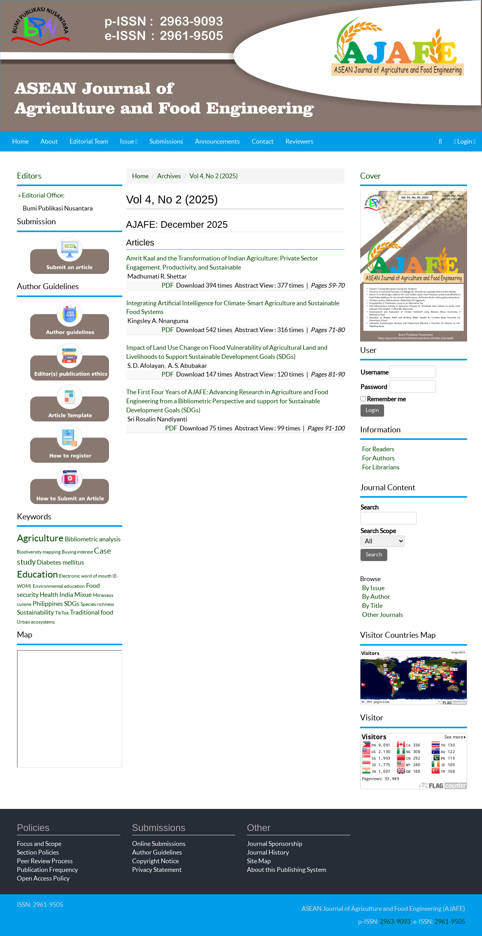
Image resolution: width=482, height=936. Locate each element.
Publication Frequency (47, 869)
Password (374, 386)
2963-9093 (395, 921)
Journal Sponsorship (274, 843)
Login (465, 141)
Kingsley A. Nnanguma (157, 320)
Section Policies (38, 852)
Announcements (217, 141)
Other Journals (382, 614)
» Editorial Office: (40, 195)
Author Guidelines (157, 852)
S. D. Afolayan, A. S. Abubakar (166, 365)
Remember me (386, 398)
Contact (263, 141)
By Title (372, 605)
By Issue (373, 587)
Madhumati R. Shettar (156, 276)
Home (20, 141)
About (49, 141)
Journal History (268, 852)
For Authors (378, 458)
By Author (376, 596)
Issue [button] (129, 141)
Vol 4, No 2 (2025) (213, 175)
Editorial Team (89, 141)
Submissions (166, 141)
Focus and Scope (39, 843)
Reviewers (299, 141)
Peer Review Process (45, 860)
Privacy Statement (157, 869)
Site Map (259, 860)
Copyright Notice (155, 860)
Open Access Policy (43, 878)
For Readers (378, 448)
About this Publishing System (286, 869)
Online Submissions (159, 843)
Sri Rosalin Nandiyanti (156, 419)
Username (374, 372)
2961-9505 (449, 921)
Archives (169, 175)
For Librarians (380, 467)
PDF (168, 285)
